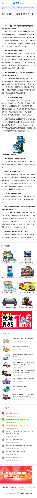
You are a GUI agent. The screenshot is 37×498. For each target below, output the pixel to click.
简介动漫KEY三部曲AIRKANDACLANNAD (19, 445)
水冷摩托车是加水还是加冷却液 (15, 451)
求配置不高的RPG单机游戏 (14, 439)
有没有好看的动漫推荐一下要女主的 (23, 379)
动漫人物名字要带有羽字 (13, 413)
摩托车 (15, 7)
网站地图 (19, 487)
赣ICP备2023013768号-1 (13, 493)
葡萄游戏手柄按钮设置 (19, 387)
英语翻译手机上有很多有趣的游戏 (22, 338)
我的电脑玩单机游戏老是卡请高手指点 (17, 419)
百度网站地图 (27, 487)
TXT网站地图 (23, 489)
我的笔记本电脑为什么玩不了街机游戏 (17, 425)
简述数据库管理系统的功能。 (15, 457)
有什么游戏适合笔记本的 (20, 346)
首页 (10, 7)
